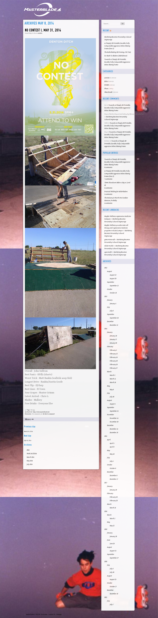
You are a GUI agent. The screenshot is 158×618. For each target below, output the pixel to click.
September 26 (114, 318)
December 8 (113, 475)
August (109, 271)
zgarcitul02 (108, 252)
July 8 (111, 311)
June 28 (112, 544)
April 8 (112, 447)
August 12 (113, 275)
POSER (106, 85)
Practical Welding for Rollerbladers (116, 192)
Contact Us (51, 614)
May (108, 386)
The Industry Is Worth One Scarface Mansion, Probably (116, 199)
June (108, 540)
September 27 (114, 558)
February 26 (113, 364)
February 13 (113, 354)
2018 (105, 511)
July (108, 307)
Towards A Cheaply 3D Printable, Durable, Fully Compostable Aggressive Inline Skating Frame (117, 62)
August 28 (113, 278)
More (28, 419)
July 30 (112, 397)
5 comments (108, 194)
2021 (105, 597)
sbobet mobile (108, 246)
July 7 (111, 604)
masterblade (30, 614)
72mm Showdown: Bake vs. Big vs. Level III (117, 184)
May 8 (112, 390)
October (109, 289)
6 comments (108, 188)
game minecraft (109, 240)
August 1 (113, 404)
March (109, 372)
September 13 (114, 286)
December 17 (114, 479)
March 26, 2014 (28, 431)
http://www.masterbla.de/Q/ (41, 412)
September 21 (114, 411)
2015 (105, 436)
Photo (106, 89)
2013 (105, 296)
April (109, 440)
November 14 (114, 418)
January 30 (113, 343)
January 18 (113, 336)
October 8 (113, 468)
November (110, 415)
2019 (105, 529)
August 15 (113, 551)
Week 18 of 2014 (32, 454)
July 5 (111, 461)
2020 (105, 561)
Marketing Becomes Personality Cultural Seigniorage (118, 233)
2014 (28, 450)
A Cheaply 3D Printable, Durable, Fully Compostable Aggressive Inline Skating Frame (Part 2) (117, 46)
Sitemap (58, 614)
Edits (106, 81)
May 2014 (30, 461)
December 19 (114, 433)
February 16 (113, 357)
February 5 (113, 350)
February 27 (113, 368)
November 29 (114, 422)
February (110, 347)
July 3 (111, 569)
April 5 (112, 443)
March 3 (112, 375)
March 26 (113, 382)
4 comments (108, 203)
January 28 (113, 536)
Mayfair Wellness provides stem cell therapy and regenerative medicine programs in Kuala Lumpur (116, 228)
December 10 (114, 594)
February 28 (113, 501)
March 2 (112, 518)
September (110, 282)
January (109, 300)
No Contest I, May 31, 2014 (43, 30)
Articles (40, 33)
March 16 (113, 508)
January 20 (113, 490)
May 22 (112, 526)
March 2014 (30, 457)
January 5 (113, 304)
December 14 (114, 429)
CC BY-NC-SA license (40, 614)
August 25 (113, 579)
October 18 (113, 293)
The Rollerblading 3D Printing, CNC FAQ (117, 52)
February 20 (113, 361)
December (110, 321)
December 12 (114, 325)
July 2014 (29, 464)
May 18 (112, 454)
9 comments (108, 167)
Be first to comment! (49, 414)
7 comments (108, 179)
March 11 (113, 379)
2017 (105, 483)
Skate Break (108, 92)
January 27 (113, 339)
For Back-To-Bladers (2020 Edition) (115, 56)
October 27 (113, 587)
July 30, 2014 (27, 440)
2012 (105, 268)
